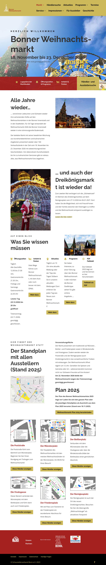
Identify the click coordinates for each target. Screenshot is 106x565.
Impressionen (55, 11)
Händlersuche (54, 5)
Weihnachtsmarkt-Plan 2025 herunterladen (74, 412)
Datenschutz (33, 557)
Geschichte (88, 11)
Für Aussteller (73, 11)
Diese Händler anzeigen (21, 469)
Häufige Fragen (46, 557)
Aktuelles (68, 5)
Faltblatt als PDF (88, 284)
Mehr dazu (34, 295)
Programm (80, 5)
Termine (95, 5)
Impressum (23, 557)
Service (40, 11)
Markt (39, 5)
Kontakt (13, 557)
